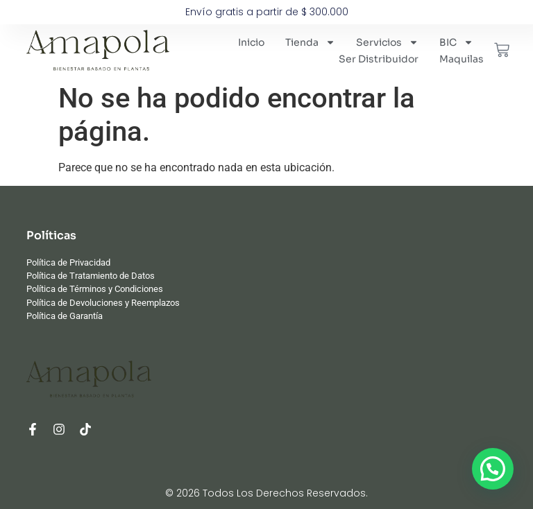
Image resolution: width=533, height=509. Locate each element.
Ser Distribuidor (378, 59)
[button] (493, 469)
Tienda (310, 42)
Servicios (387, 42)
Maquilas (461, 59)
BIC (456, 42)
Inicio (251, 42)
